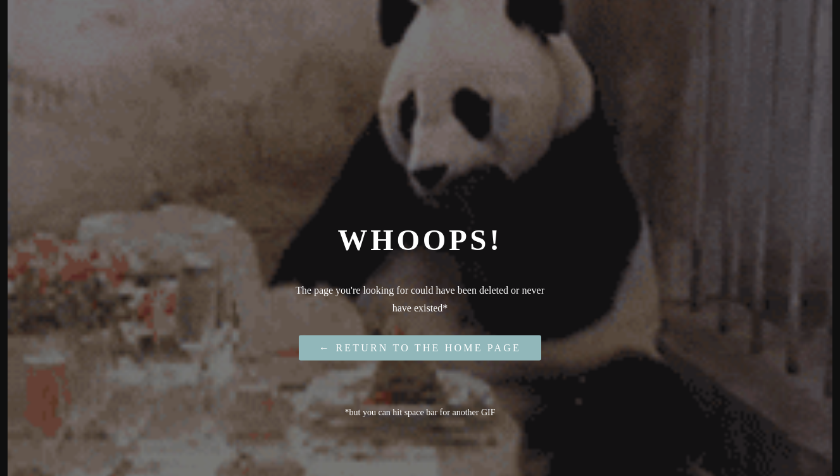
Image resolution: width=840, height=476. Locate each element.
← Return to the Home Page (420, 347)
